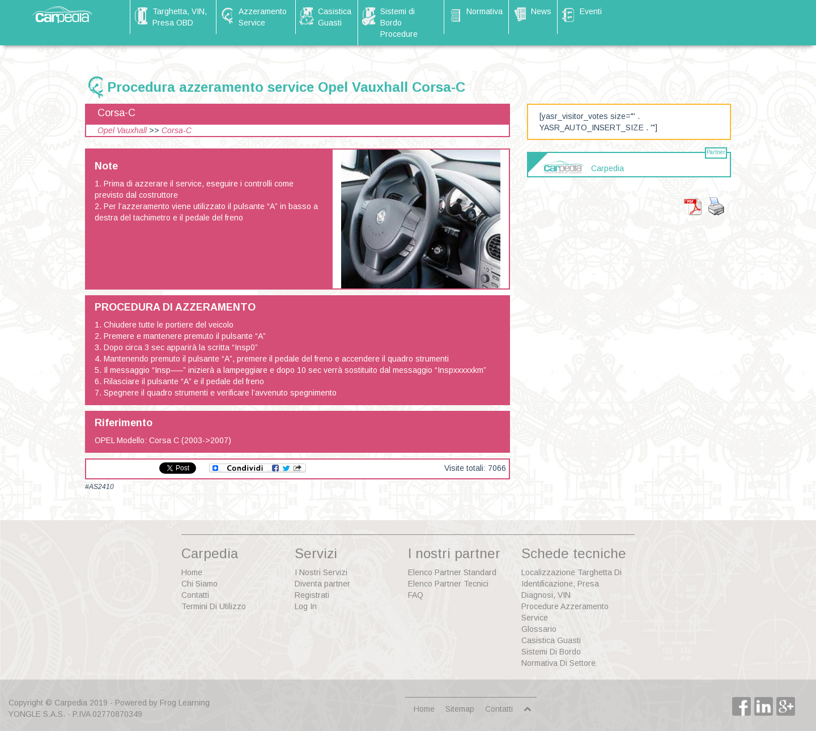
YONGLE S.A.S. (36, 714)
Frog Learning (185, 702)
